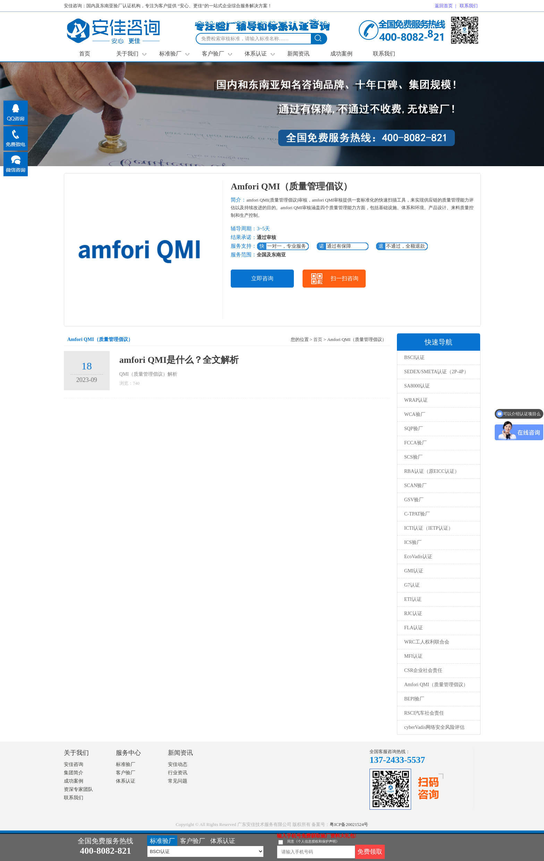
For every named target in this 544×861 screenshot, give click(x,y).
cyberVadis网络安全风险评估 (434, 727)
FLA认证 (413, 627)
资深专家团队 (78, 789)
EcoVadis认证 (418, 556)
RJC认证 (413, 613)
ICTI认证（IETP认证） (428, 528)
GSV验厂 (414, 499)
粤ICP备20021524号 (349, 824)
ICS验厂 (413, 542)
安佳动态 (177, 764)
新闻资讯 (298, 54)
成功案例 (341, 54)
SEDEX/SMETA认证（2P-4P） (436, 371)
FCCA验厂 (415, 442)
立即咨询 (262, 278)
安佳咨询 (73, 764)
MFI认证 (413, 656)
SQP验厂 (413, 428)
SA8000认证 (417, 386)
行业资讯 (177, 772)
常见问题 (177, 781)
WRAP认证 (416, 400)
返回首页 (444, 5)
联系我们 (384, 54)
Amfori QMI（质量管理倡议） (436, 684)
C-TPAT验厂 (417, 514)
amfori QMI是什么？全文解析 (179, 360)
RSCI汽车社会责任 (424, 713)
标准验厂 (174, 54)
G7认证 (412, 585)
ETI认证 (413, 599)
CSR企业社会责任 (423, 670)
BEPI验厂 (414, 698)
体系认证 (260, 54)
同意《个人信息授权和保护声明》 (313, 841)
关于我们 (131, 54)
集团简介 (73, 772)
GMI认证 (413, 570)
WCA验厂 (414, 414)
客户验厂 (217, 54)
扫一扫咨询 (344, 278)
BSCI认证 (414, 357)
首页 (84, 54)
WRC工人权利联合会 (426, 642)
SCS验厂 (413, 457)
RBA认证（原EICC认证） (431, 471)
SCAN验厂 (415, 485)
